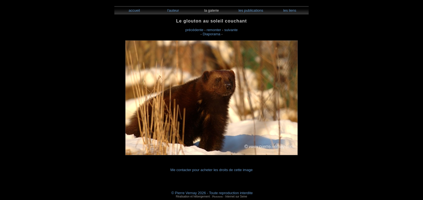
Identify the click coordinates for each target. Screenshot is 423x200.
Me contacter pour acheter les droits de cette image (211, 170)
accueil (134, 10)
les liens (289, 10)
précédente (194, 30)
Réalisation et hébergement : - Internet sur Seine (211, 196)
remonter (214, 30)
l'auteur (172, 10)
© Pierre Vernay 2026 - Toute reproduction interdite (212, 193)
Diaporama (211, 34)
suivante (231, 30)
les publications (250, 10)
